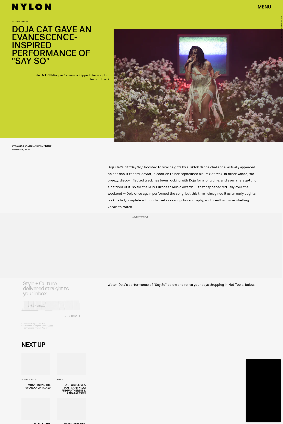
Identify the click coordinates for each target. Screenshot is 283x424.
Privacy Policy (41, 331)
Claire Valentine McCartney (34, 145)
